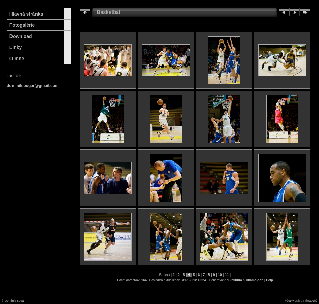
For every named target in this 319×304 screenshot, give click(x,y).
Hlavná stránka (25, 14)
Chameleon (254, 280)
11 (227, 275)
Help (269, 280)
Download (20, 36)
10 (220, 275)
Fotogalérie (22, 25)
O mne (16, 58)
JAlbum (236, 280)
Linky (15, 47)
